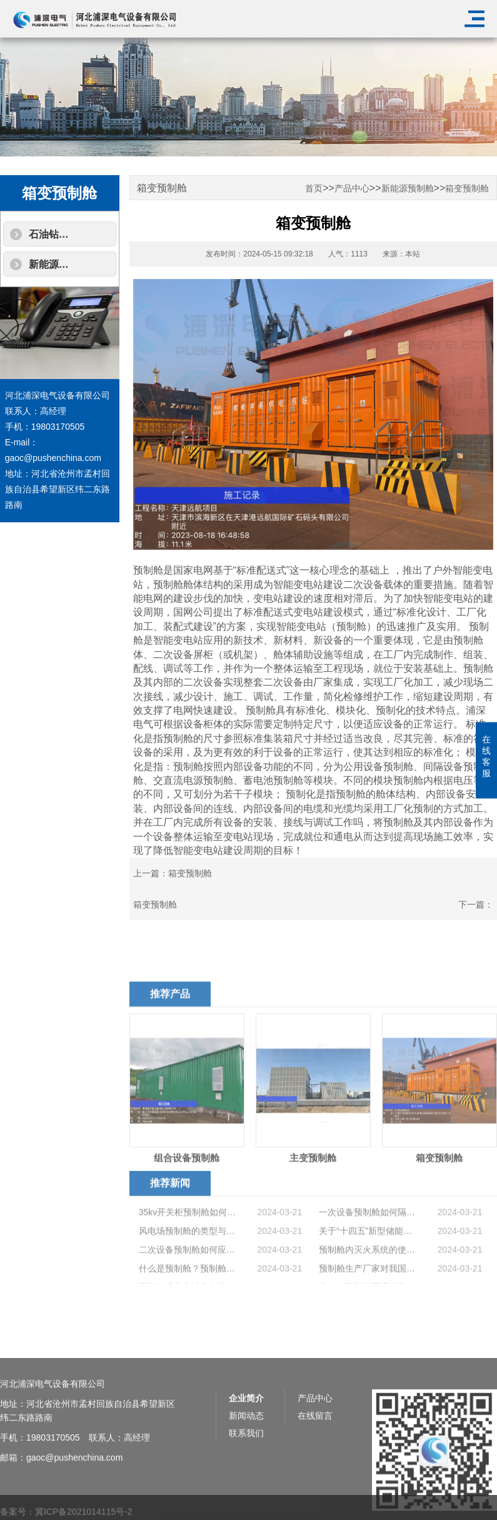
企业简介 (246, 1444)
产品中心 (351, 188)
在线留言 (315, 1462)
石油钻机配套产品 (69, 234)
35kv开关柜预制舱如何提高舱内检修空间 (188, 1246)
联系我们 (246, 1479)
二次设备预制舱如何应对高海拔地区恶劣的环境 (188, 1284)
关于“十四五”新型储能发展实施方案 (368, 1265)
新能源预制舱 (59, 264)
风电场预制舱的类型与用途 (188, 1265)
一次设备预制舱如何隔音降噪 (368, 1246)
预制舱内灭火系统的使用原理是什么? (368, 1284)
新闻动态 (246, 1462)
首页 (314, 188)
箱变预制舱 (467, 188)
